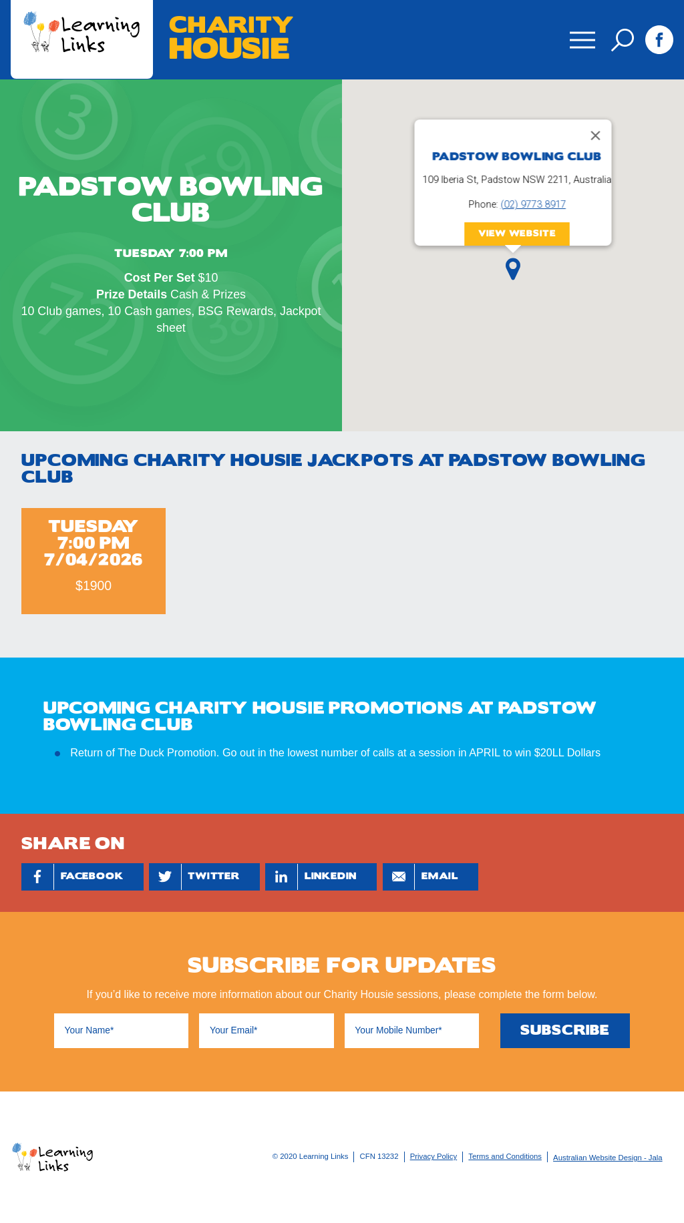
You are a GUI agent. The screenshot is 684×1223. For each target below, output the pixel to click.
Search (622, 40)
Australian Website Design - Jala (608, 1158)
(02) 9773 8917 (533, 204)
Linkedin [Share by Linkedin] (311, 877)
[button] (513, 269)
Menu (579, 31)
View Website (517, 233)
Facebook (659, 39)
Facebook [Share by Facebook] (73, 877)
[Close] (596, 135)
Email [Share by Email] (420, 877)
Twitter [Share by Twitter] (194, 877)
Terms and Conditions (505, 1156)
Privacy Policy (434, 1156)
